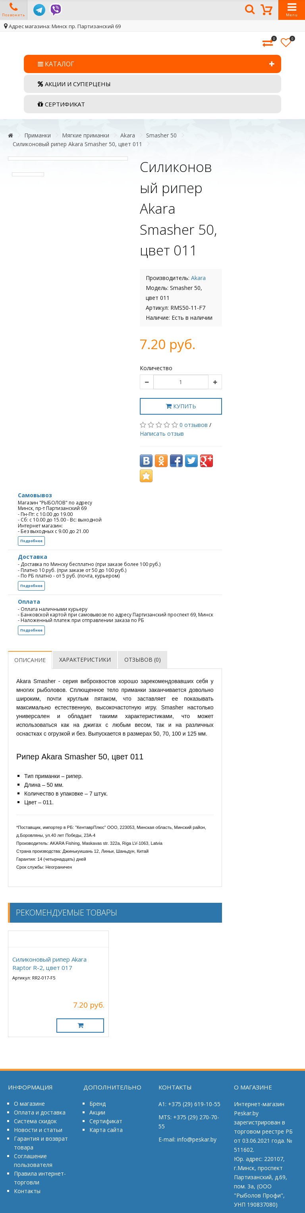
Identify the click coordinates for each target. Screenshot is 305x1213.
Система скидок (35, 1121)
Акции (97, 1112)
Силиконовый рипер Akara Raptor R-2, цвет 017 (49, 963)
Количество (156, 368)
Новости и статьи (38, 1130)
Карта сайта (106, 1130)
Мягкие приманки (85, 135)
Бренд (97, 1103)
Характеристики (85, 659)
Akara (127, 135)
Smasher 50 (161, 135)
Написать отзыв (162, 433)
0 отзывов (194, 425)
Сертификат (105, 1121)
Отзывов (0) (142, 659)
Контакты (27, 1191)
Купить (181, 406)
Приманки (37, 135)
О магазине (29, 1103)
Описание (30, 660)
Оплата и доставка (40, 1112)
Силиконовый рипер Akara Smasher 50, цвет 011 (77, 144)
